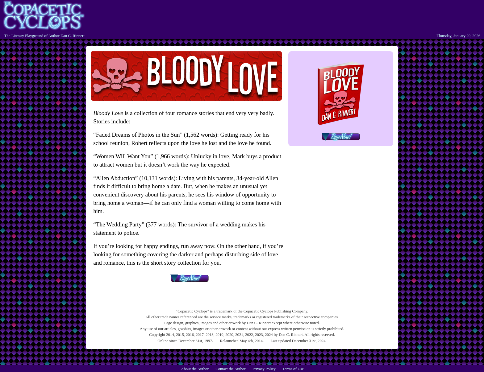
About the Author (195, 369)
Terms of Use (293, 369)
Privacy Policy (264, 369)
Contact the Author (230, 369)
